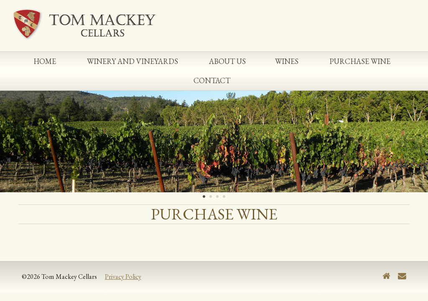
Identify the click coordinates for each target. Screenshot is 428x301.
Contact (212, 80)
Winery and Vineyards (132, 61)
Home (44, 61)
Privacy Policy (123, 276)
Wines (286, 61)
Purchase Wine (359, 61)
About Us (227, 61)
